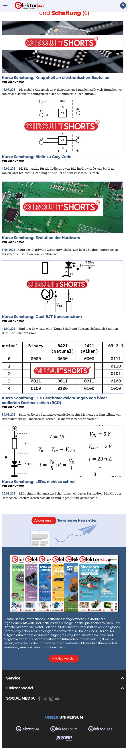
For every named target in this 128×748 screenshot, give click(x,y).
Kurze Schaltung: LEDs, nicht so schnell (39, 482)
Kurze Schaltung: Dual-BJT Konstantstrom (42, 317)
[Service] (65, 678)
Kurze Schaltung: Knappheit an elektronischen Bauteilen (55, 77)
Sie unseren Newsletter (64, 520)
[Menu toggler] (5, 5)
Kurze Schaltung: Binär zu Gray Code (36, 157)
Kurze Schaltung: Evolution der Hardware (41, 238)
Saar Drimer (16, 82)
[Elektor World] (65, 688)
